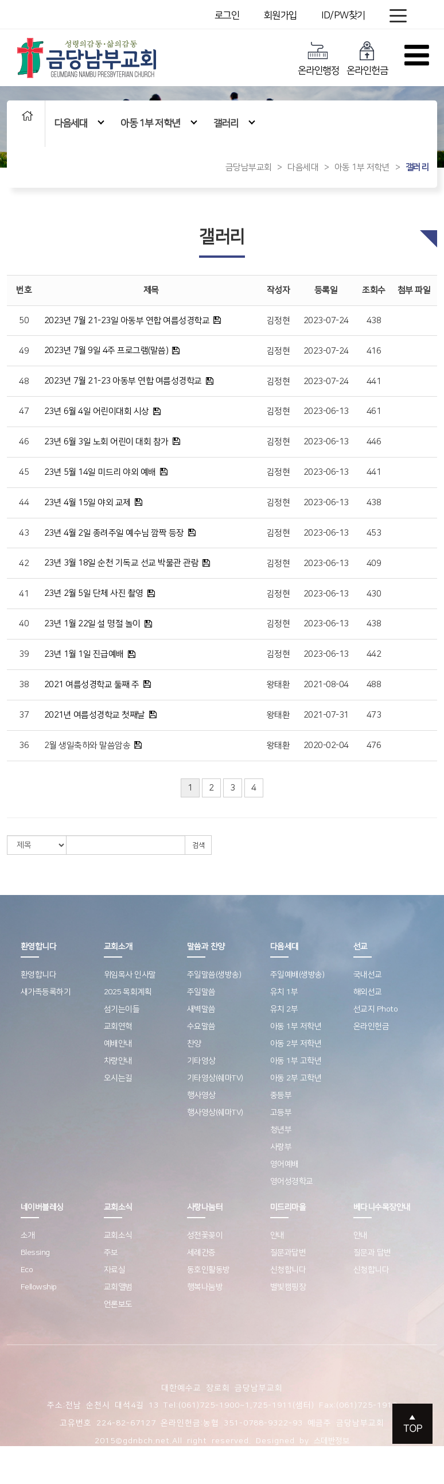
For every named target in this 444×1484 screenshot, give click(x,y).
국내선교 (367, 974)
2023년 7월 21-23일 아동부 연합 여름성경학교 (127, 321)
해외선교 (367, 992)
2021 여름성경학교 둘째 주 (91, 684)
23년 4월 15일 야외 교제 (87, 502)
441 (374, 381)
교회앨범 (118, 1287)
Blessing (35, 1252)
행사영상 (201, 1095)
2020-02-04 (326, 745)
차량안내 (118, 1060)
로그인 (227, 15)
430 (374, 594)
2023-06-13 (326, 411)
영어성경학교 (291, 1181)
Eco (27, 1269)
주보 (111, 1252)
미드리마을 (288, 1207)
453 (374, 533)
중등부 (281, 1095)
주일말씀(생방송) (214, 974)
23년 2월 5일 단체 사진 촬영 (93, 593)
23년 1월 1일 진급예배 (84, 654)
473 (374, 715)
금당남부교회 (248, 167)
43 (24, 533)
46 (24, 442)
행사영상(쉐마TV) (215, 1112)
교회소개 (118, 946)
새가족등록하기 (46, 992)
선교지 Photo (375, 1009)
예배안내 (118, 1043)
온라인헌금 (367, 58)
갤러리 (234, 123)
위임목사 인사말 (130, 974)
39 (24, 654)
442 (374, 654)
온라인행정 (319, 58)
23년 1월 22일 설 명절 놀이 (92, 624)
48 (24, 381)
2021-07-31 (326, 715)
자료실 (115, 1269)
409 (374, 563)
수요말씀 (201, 1026)
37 (24, 715)
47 (24, 411)
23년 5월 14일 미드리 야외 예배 (100, 472)
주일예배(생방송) (297, 974)
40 (24, 624)
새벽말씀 (201, 1009)
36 (24, 745)
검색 (198, 845)
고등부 (281, 1112)
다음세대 (79, 123)
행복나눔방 (205, 1287)
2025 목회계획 (128, 992)
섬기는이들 (122, 1009)
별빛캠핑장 (288, 1287)
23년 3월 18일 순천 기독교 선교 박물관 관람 (121, 563)
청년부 (281, 1129)
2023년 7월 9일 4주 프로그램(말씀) (106, 350)
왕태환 (278, 684)
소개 (28, 1235)
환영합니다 (39, 946)
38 (24, 684)
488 (374, 684)
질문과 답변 (372, 1252)
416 (374, 351)
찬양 (194, 1043)
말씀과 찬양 (206, 946)
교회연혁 (118, 1026)
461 (374, 411)
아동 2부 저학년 (296, 1043)
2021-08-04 (326, 684)
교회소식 (118, 1207)
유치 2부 (284, 1009)
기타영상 (201, 1060)
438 (374, 321)
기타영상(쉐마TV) (215, 1078)
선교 (360, 946)
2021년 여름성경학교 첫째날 (94, 715)
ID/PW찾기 (343, 15)
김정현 (278, 321)
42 (24, 563)
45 (24, 472)
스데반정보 (332, 1441)
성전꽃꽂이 (205, 1235)
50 (24, 321)
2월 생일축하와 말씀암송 (87, 745)
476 (374, 745)
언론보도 (118, 1304)
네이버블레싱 (42, 1207)
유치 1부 (284, 992)
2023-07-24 (326, 321)
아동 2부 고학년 (296, 1078)
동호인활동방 (208, 1269)
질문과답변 (288, 1252)
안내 (277, 1235)
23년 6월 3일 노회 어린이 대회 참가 (106, 442)
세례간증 (201, 1252)
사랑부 (281, 1147)
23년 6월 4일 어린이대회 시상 (96, 411)
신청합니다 (288, 1269)
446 (374, 442)
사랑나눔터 (205, 1207)
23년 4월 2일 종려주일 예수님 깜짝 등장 (114, 533)
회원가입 (280, 15)
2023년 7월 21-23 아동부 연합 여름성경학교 (123, 381)
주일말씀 (201, 992)
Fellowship (39, 1287)
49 (24, 351)
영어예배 (284, 1164)
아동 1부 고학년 (296, 1060)
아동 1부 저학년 (158, 123)
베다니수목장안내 (382, 1207)
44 (24, 502)
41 (24, 594)
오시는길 (118, 1078)
